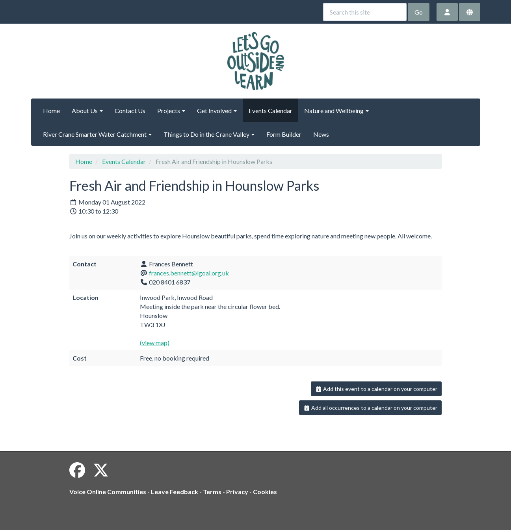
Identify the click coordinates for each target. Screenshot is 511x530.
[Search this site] (365, 12)
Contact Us (130, 110)
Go (418, 12)
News (321, 134)
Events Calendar (270, 110)
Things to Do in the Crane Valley (209, 134)
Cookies (265, 491)
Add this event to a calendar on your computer (376, 388)
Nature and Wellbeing (336, 110)
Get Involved (217, 110)
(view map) (154, 342)
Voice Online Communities (107, 491)
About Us (87, 110)
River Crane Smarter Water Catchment (97, 134)
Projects (171, 110)
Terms (212, 491)
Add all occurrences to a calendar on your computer (370, 407)
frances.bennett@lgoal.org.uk (189, 273)
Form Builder (283, 134)
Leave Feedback (174, 491)
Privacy (237, 491)
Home (51, 110)
